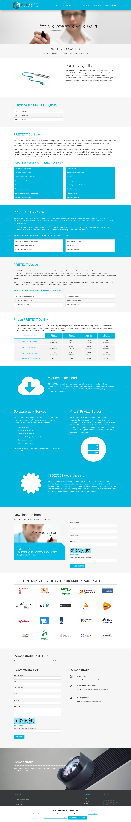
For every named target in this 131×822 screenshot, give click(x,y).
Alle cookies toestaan (77, 818)
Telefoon (72, 541)
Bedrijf (71, 529)
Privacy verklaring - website (22, 799)
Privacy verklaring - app (21, 801)
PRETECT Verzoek (20, 119)
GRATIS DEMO (111, 5)
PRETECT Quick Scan (21, 115)
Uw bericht (17, 706)
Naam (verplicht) (74, 522)
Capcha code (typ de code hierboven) (81, 557)
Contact (97, 5)
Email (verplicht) (74, 535)
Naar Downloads (77, 566)
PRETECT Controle (21, 111)
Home (57, 5)
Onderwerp (17, 700)
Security (67, 5)
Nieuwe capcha (74, 554)
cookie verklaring (93, 814)
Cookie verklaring (20, 804)
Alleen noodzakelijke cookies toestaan (55, 818)
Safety (77, 5)
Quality (86, 5)
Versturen (19, 736)
